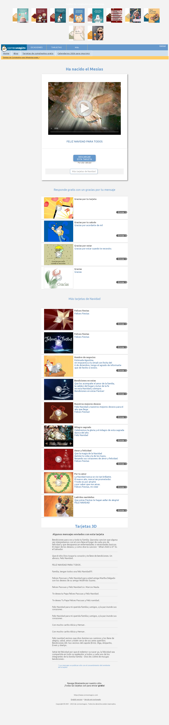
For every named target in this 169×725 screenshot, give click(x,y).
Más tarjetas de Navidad (84, 171)
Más (77, 47)
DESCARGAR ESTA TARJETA (84, 158)
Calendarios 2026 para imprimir (74, 53)
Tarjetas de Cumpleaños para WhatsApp (84, 4)
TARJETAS (56, 47)
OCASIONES (37, 47)
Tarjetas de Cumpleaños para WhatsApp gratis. (21, 57)
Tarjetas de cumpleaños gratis (37, 53)
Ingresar (162, 46)
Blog (16, 53)
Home (6, 53)
